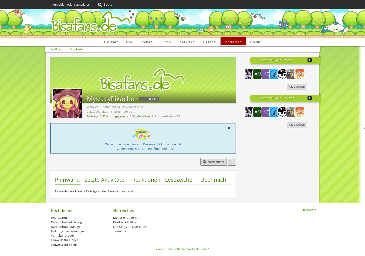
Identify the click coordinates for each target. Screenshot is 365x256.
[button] (229, 128)
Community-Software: (182, 249)
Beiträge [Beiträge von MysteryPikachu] (92, 116)
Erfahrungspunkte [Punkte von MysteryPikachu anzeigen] (115, 116)
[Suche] (105, 4)
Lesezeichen (180, 179)
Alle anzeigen (297, 86)
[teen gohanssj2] (291, 74)
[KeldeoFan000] (266, 74)
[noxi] (283, 74)
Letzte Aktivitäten (106, 179)
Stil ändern (308, 210)
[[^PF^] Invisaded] (274, 74)
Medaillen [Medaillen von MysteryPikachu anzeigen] (143, 116)
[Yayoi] (299, 74)
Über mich (213, 179)
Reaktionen (146, 179)
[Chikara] (249, 74)
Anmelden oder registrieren (71, 4)
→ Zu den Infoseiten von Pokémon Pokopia (143, 149)
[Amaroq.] (258, 74)
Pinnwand (67, 179)
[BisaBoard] (182, 23)
